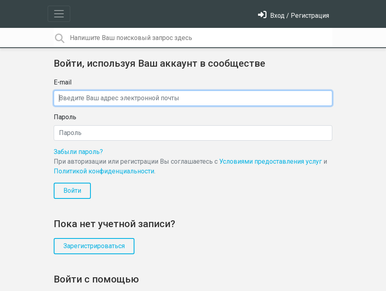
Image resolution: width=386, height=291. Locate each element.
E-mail (62, 82)
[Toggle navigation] (59, 14)
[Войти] (293, 15)
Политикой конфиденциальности (104, 171)
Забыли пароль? (78, 152)
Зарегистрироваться (94, 246)
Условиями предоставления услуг (270, 161)
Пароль (65, 117)
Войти (72, 190)
